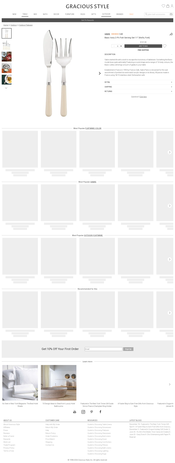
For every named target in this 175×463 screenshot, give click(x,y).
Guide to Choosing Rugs (97, 454)
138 (121, 34)
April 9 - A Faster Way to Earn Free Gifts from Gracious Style (151, 427)
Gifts (93, 14)
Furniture (69, 14)
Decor (56, 14)
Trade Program (9, 445)
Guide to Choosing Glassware (99, 433)
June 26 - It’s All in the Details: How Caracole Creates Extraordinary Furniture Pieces (151, 432)
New (14, 14)
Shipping (48, 442)
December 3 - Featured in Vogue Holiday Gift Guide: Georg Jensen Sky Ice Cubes (151, 429)
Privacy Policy (8, 448)
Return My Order (51, 427)
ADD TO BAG (143, 46)
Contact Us (49, 445)
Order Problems (51, 436)
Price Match (50, 439)
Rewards (6, 439)
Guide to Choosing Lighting (98, 451)
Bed (35, 14)
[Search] (146, 14)
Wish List (6, 442)
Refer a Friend (8, 436)
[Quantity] (118, 46)
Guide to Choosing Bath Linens (99, 448)
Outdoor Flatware (25, 25)
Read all (133, 437)
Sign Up (128, 349)
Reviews (6, 433)
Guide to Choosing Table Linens (100, 424)
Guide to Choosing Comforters (99, 442)
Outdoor (106, 14)
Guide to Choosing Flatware (98, 430)
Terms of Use (8, 451)
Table (24, 14)
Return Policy (50, 433)
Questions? (139, 97)
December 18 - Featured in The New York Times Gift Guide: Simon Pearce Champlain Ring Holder (151, 424)
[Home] (87, 6)
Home (5, 25)
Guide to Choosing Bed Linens (99, 436)
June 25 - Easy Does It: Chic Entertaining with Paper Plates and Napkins (151, 434)
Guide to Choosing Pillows (98, 445)
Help (47, 430)
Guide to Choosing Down (97, 439)
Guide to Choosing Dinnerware (99, 427)
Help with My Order (52, 424)
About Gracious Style (11, 424)
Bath (45, 14)
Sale (131, 14)
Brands (120, 14)
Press (5, 430)
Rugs (83, 14)
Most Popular (87, 128)
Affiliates (6, 427)
